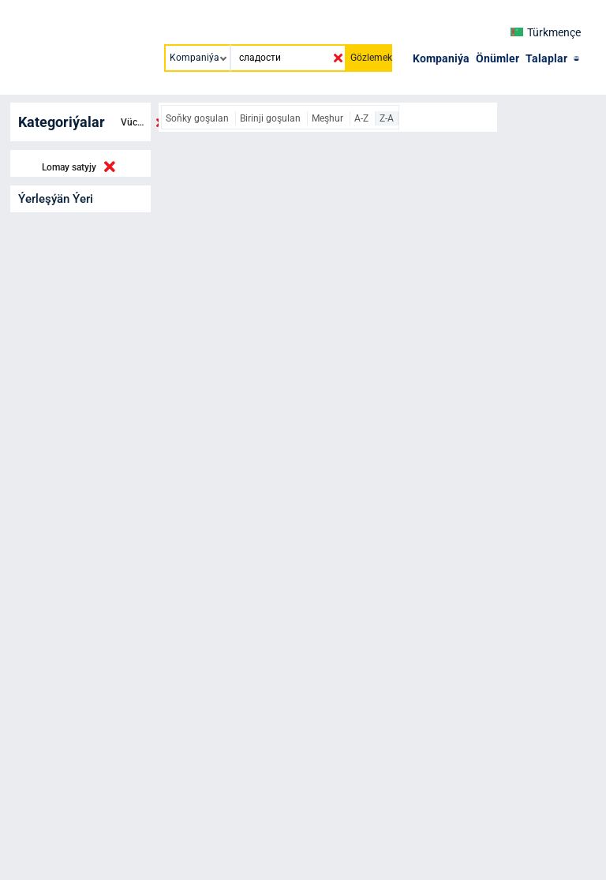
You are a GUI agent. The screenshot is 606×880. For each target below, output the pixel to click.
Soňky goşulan (198, 118)
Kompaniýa (441, 58)
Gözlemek (371, 57)
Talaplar (546, 58)
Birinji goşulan (271, 118)
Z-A (387, 118)
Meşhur (329, 118)
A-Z (362, 118)
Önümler (497, 58)
